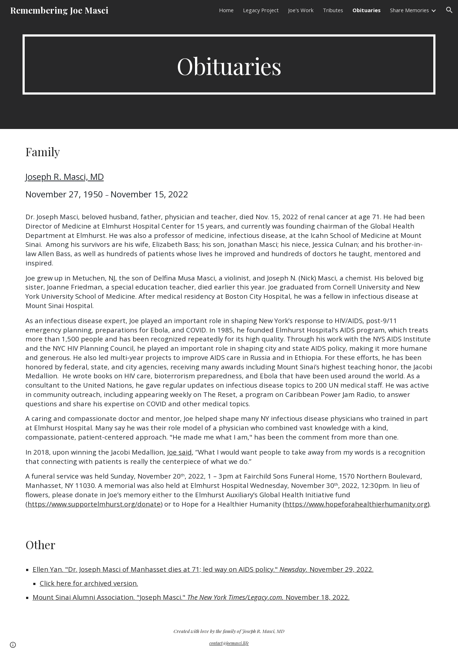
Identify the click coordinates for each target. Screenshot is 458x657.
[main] (229, 64)
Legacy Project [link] (261, 10)
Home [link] (226, 10)
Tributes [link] (333, 10)
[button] (449, 10)
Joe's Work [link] (300, 10)
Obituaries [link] (366, 10)
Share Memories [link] (409, 10)
